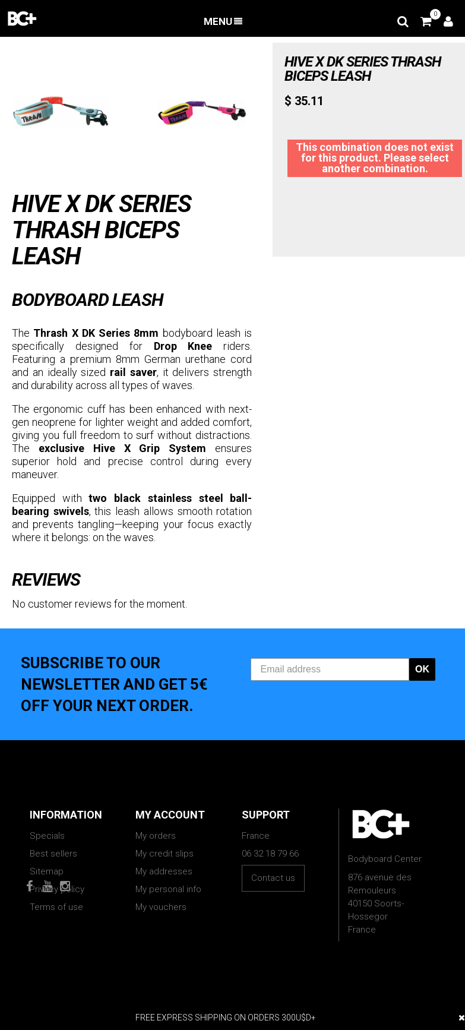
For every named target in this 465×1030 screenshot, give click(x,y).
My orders (155, 835)
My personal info (168, 889)
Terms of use (56, 907)
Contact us (273, 878)
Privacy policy (57, 889)
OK (422, 669)
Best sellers (53, 853)
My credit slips (164, 853)
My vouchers (160, 907)
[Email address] (330, 669)
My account (170, 814)
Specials (47, 835)
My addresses (163, 871)
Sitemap (47, 871)
